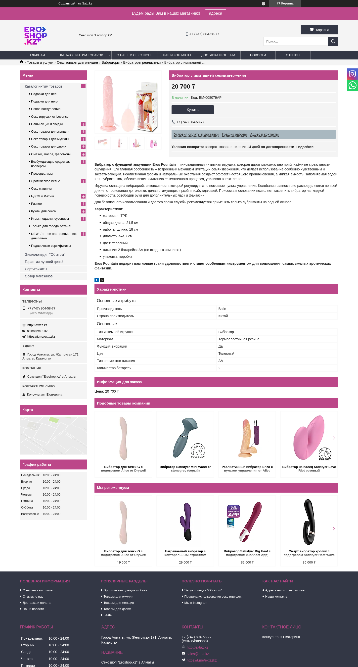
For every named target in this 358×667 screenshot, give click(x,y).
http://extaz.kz (37, 325)
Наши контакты (177, 55)
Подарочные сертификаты (51, 246)
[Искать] (333, 41)
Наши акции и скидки (47, 124)
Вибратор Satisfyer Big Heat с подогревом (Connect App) (247, 553)
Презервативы (42, 173)
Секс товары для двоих (48, 146)
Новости (258, 55)
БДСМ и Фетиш (42, 196)
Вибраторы (111, 62)
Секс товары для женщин (77, 62)
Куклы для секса (43, 211)
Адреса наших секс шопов (285, 590)
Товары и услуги (40, 62)
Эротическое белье (45, 181)
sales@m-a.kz (37, 331)
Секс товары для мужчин (50, 139)
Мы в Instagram (195, 603)
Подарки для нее (43, 94)
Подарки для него (44, 101)
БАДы (107, 615)
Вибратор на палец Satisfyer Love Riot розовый (309, 468)
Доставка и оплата (218, 55)
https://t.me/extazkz (41, 336)
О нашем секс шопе (135, 55)
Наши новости (33, 609)
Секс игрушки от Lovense (50, 116)
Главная (37, 55)
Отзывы (293, 55)
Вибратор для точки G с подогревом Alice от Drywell (123, 468)
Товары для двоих (117, 609)
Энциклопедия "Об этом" (45, 255)
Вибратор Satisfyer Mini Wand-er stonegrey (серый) (185, 468)
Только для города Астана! (51, 226)
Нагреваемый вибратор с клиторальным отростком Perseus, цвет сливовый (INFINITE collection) (185, 553)
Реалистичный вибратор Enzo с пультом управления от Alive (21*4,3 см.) (247, 469)
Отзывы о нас (33, 596)
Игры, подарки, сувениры (50, 218)
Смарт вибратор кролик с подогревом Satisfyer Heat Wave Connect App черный (309, 553)
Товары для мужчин (118, 596)
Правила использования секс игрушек (212, 596)
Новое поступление (45, 109)
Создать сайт (67, 3)
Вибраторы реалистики (142, 62)
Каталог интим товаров (81, 55)
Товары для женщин (118, 603)
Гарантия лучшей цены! (44, 262)
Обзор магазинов (38, 276)
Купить (192, 109)
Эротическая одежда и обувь (125, 590)
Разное (36, 203)
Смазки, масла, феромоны (51, 154)
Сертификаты (36, 269)
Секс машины (41, 188)
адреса (215, 13)
